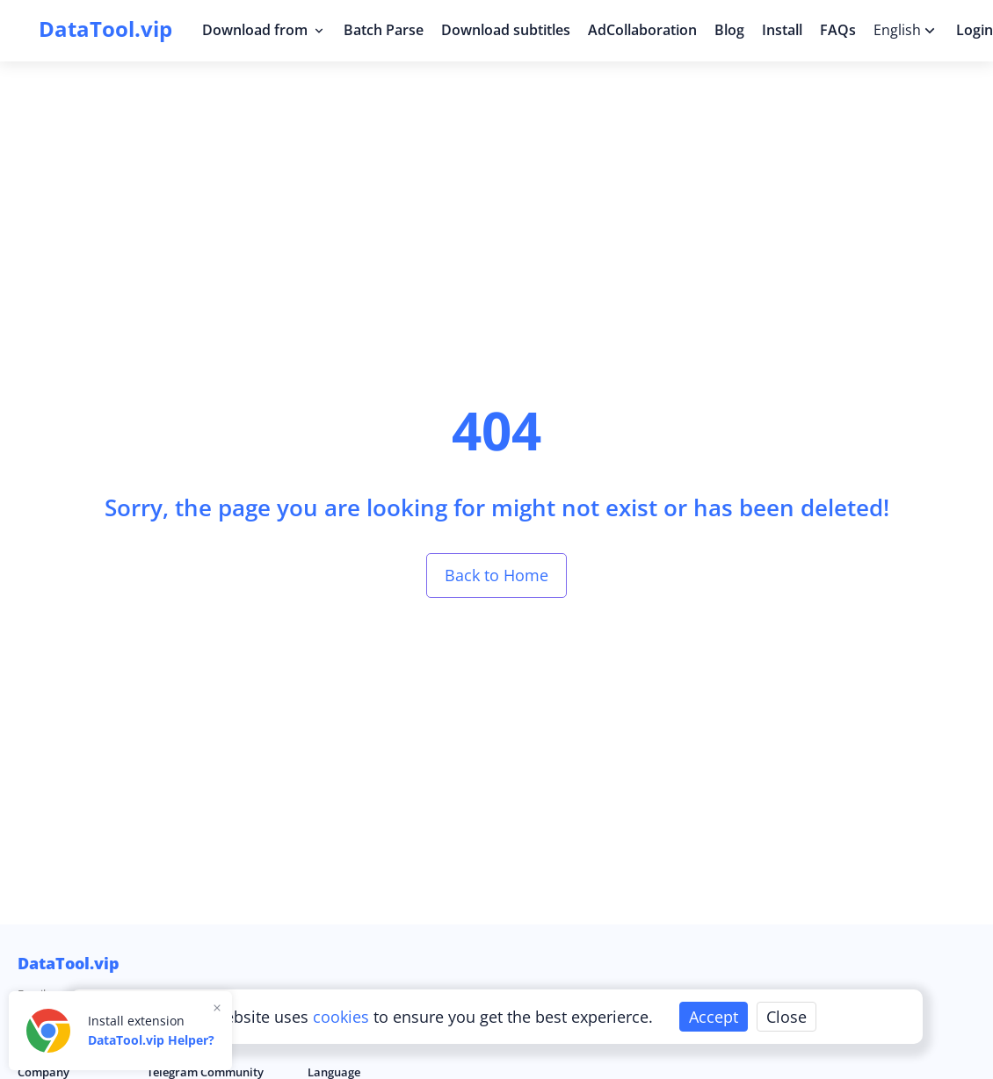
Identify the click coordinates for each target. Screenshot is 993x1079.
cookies (343, 1016)
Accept (713, 1016)
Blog (729, 30)
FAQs (838, 30)
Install (782, 30)
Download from (264, 30)
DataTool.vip (69, 963)
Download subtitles (505, 30)
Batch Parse (384, 30)
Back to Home (496, 575)
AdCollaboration (642, 30)
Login (974, 30)
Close (786, 1016)
